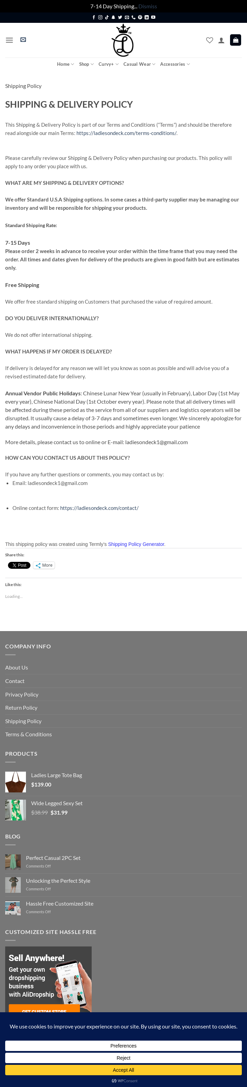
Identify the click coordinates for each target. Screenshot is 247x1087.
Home (65, 64)
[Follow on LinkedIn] (147, 17)
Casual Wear (139, 64)
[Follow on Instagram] (100, 17)
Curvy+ (109, 64)
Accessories (175, 64)
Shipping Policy (23, 721)
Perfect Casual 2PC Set (53, 857)
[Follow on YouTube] (153, 17)
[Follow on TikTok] (107, 17)
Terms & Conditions (28, 734)
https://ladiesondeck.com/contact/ (99, 508)
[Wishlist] (209, 40)
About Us (16, 667)
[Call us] (133, 17)
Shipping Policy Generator (136, 544)
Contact (15, 680)
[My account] (221, 40)
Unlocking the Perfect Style (58, 880)
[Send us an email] (127, 17)
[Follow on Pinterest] (140, 17)
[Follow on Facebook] (94, 17)
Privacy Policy (21, 694)
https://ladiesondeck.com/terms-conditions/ (126, 133)
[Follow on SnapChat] (113, 17)
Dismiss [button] (147, 6)
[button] (9, 40)
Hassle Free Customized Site (59, 903)
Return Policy (21, 707)
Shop (86, 64)
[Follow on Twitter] (120, 17)
